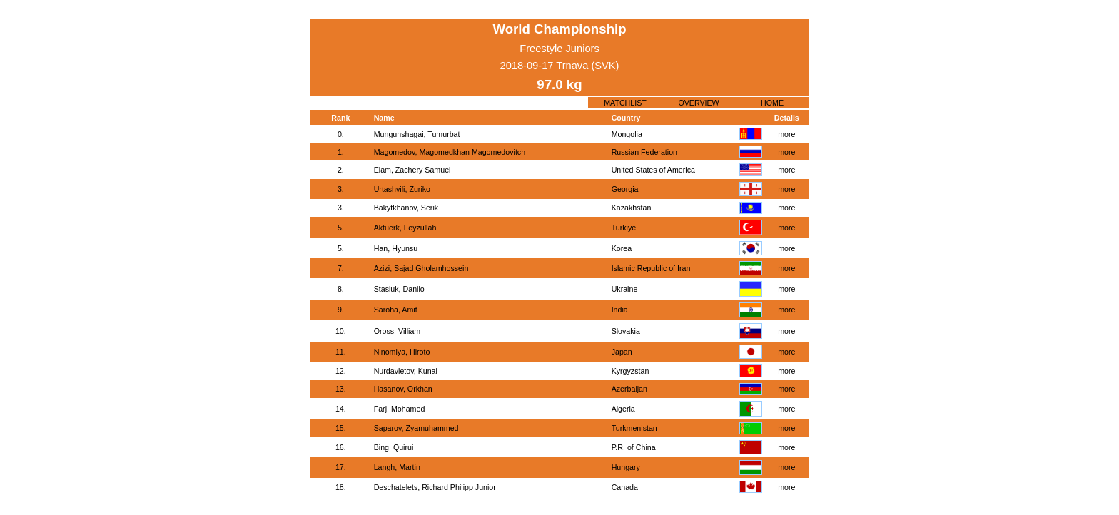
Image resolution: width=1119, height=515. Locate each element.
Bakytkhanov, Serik (406, 207)
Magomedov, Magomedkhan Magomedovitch (449, 152)
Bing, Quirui (394, 447)
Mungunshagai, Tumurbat (417, 134)
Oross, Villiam (397, 331)
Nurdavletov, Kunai (405, 371)
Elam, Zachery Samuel (412, 169)
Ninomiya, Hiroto (402, 351)
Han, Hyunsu (396, 248)
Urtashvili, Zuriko (402, 189)
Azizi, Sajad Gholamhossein (421, 268)
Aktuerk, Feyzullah (405, 227)
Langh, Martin (397, 467)
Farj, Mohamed (399, 408)
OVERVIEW (698, 102)
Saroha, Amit (395, 309)
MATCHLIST (625, 102)
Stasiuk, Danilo (399, 289)
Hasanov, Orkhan (403, 388)
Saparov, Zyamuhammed (416, 428)
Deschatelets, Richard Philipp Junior (435, 487)
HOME (772, 102)
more (786, 134)
